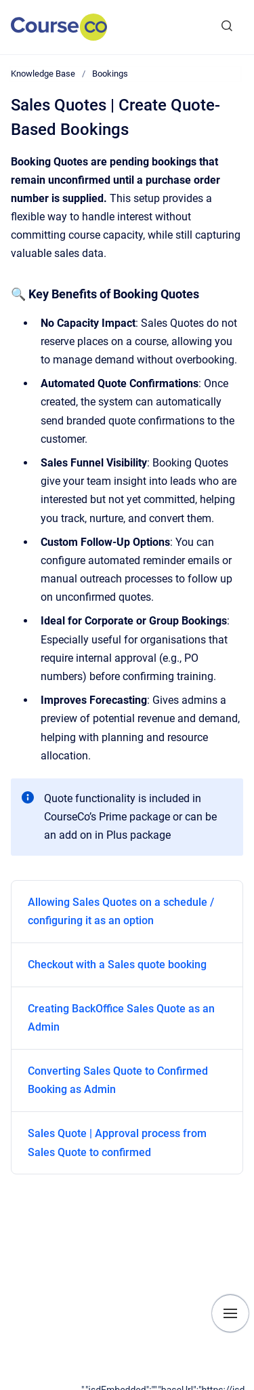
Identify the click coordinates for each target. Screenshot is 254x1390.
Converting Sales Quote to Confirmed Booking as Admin (118, 1080)
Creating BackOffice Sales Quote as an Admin (121, 1017)
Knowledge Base (43, 73)
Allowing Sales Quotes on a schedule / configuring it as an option (121, 911)
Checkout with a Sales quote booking (117, 964)
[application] (167, 1386)
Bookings (110, 73)
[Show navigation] (230, 1313)
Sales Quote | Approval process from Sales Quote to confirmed (117, 1142)
